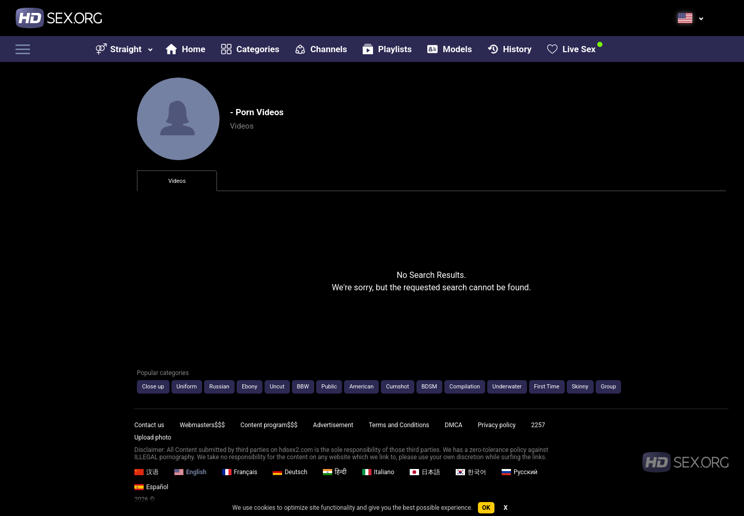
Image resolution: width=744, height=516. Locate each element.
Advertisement (333, 425)
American (361, 386)
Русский (519, 472)
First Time (547, 386)
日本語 (425, 472)
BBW (303, 386)
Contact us (149, 425)
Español (151, 487)
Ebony (249, 386)
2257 (538, 425)
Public (329, 386)
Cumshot (397, 386)
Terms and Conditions (399, 425)
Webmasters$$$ (202, 425)
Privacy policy (497, 425)
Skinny (580, 386)
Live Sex (571, 49)
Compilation (465, 386)
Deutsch (290, 472)
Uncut (277, 386)
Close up (153, 386)
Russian (219, 386)
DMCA (453, 425)
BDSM (429, 386)
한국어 (471, 472)
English (190, 472)
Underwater (506, 386)
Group (608, 386)
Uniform (187, 386)
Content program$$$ (268, 425)
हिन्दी (335, 472)
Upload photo (152, 437)
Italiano (378, 472)
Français (239, 472)
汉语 (146, 472)
